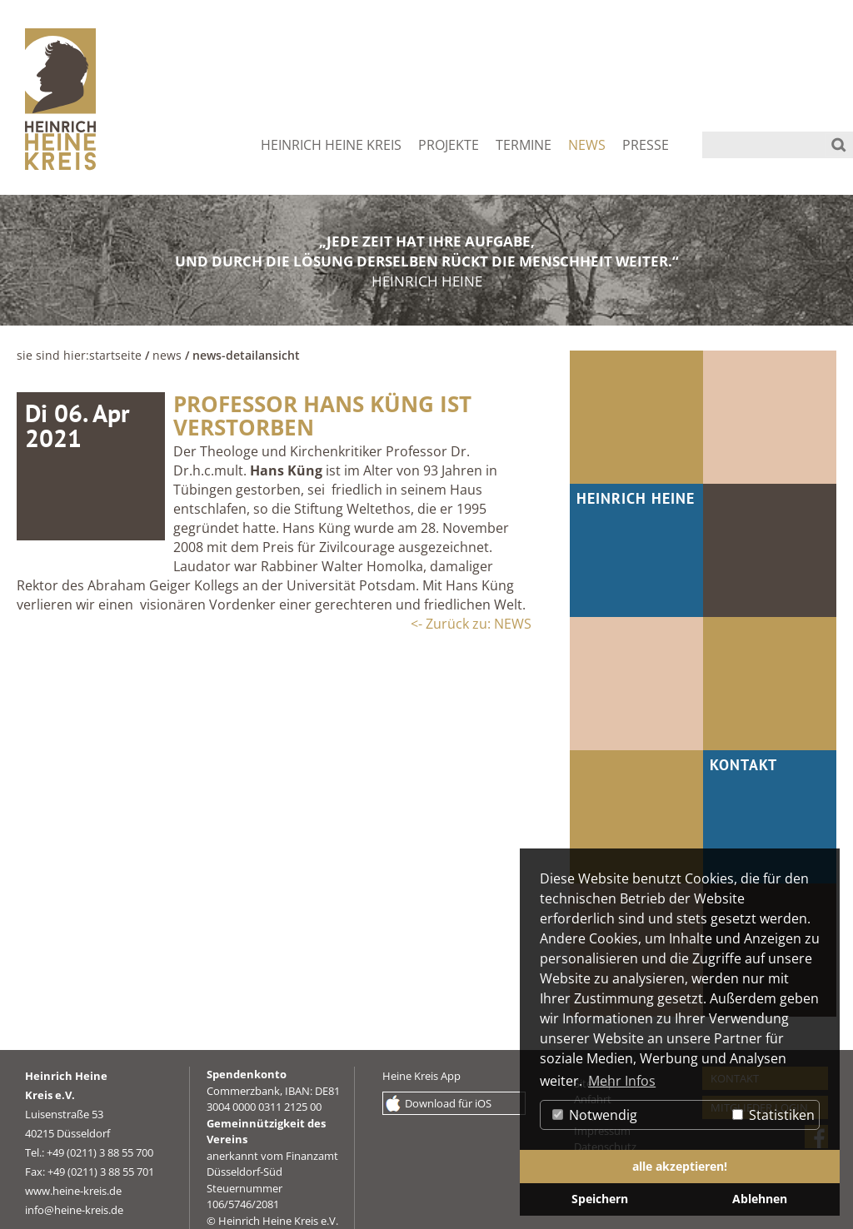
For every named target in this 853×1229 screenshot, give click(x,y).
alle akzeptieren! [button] (679, 1166)
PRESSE (645, 145)
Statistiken (773, 1115)
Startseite (115, 355)
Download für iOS (448, 1103)
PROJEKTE (448, 145)
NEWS (587, 145)
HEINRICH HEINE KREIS (331, 145)
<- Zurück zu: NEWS (471, 623)
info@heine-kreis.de (74, 1209)
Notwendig (594, 1115)
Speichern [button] (599, 1199)
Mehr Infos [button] (622, 1081)
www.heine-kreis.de (73, 1190)
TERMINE (523, 145)
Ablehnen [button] (759, 1199)
